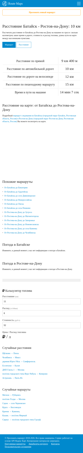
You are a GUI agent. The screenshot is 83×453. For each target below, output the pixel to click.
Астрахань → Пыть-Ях (12, 378)
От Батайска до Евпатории (16, 188)
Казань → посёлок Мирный (14, 415)
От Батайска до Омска (14, 204)
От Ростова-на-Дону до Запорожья (19, 220)
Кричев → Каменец (11, 411)
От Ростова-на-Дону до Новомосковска (21, 224)
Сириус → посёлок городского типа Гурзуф (21, 420)
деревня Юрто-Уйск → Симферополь (18, 361)
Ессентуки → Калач (11, 366)
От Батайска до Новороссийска (18, 200)
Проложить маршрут (16, 438)
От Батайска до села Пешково (17, 208)
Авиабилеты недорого (38, 444)
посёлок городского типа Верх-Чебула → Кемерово (24, 374)
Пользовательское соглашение (18, 447)
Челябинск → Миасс (11, 357)
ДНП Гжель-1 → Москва (13, 370)
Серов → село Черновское (13, 403)
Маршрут (9, 45)
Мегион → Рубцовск (11, 395)
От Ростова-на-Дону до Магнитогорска (21, 216)
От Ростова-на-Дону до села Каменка (20, 228)
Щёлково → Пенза (10, 353)
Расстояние (24, 45)
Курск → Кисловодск (11, 407)
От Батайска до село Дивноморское (19, 196)
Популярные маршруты (15, 444)
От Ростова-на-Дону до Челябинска (20, 233)
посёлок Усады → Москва (13, 399)
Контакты (55, 444)
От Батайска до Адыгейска (16, 192)
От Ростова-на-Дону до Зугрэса (18, 212)
